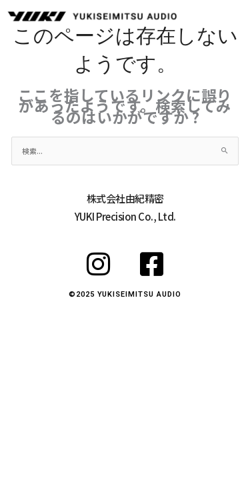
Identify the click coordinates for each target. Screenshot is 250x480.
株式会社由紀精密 (125, 198)
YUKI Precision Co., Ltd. (125, 216)
